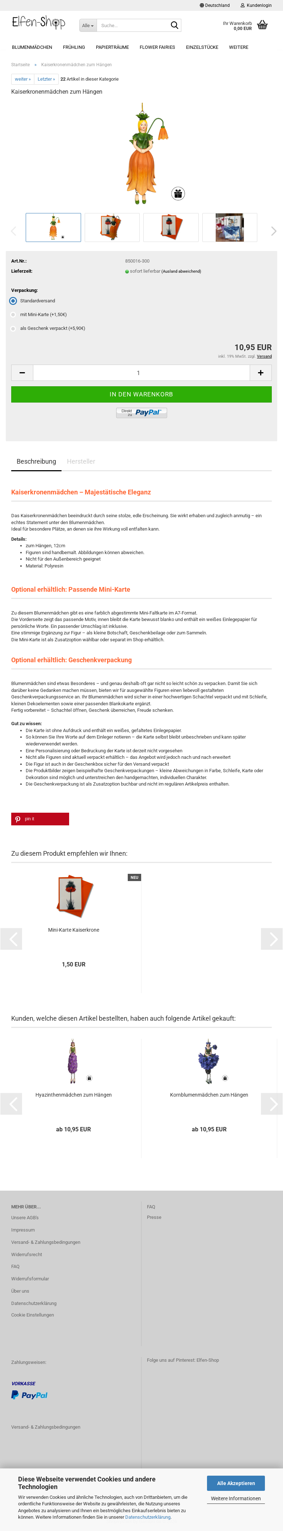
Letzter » (46, 79)
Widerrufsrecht (26, 1254)
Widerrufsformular (30, 1278)
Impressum (23, 1230)
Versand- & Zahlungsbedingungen (45, 1242)
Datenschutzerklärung (147, 1517)
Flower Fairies (157, 47)
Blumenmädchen (32, 47)
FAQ (15, 1266)
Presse (154, 1217)
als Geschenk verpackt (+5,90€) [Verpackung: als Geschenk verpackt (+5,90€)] (48, 328)
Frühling (74, 47)
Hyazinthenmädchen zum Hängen (73, 1095)
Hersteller (81, 461)
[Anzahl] (141, 373)
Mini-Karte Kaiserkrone (73, 930)
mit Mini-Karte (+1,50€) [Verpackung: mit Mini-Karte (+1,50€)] (39, 314)
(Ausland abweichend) (181, 271)
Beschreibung (36, 461)
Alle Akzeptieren (236, 1483)
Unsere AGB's (25, 1217)
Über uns (20, 1291)
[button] (214, 5)
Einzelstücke (202, 47)
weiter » (23, 79)
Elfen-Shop (208, 1360)
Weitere (238, 47)
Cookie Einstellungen (32, 1315)
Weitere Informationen (236, 1498)
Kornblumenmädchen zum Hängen (209, 1095)
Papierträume (112, 47)
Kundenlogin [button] (256, 5)
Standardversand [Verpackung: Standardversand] (33, 300)
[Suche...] (88, 25)
